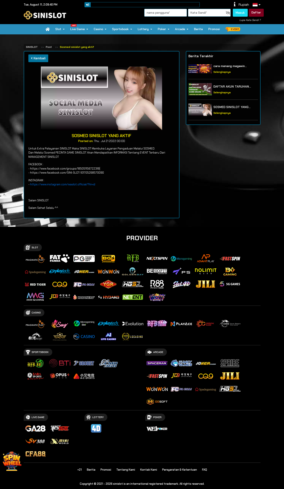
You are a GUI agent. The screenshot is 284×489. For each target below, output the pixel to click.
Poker (163, 29)
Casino (100, 29)
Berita (198, 29)
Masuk (240, 13)
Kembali (38, 58)
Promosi (214, 29)
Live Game (79, 27)
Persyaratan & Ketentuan (179, 469)
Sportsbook (122, 29)
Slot (60, 29)
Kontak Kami (148, 469)
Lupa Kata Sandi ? (250, 20)
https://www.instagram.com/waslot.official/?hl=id (62, 184)
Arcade (181, 29)
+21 (79, 469)
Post (49, 47)
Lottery (145, 29)
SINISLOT (32, 47)
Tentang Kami (125, 469)
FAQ (204, 469)
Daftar (256, 12)
